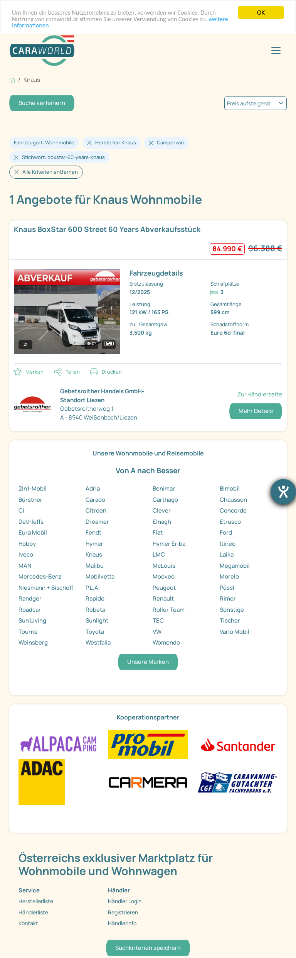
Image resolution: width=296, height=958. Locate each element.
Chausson (233, 500)
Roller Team (169, 610)
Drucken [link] (112, 371)
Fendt (93, 532)
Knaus (94, 554)
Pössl (227, 588)
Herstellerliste (35, 901)
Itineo (227, 544)
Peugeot (164, 588)
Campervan (170, 142)
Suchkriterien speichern (148, 948)
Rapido (95, 598)
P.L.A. (93, 588)
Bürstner (30, 500)
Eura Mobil (32, 532)
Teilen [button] (73, 371)
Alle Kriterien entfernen (50, 171)
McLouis (164, 566)
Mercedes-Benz (40, 576)
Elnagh (162, 522)
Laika (227, 554)
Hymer (94, 544)
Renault (163, 598)
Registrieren (123, 912)
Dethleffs (31, 522)
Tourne (28, 632)
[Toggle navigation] (276, 50)
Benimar (164, 488)
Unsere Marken (148, 662)
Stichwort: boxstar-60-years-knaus (63, 157)
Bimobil (230, 488)
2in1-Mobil (32, 488)
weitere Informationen (42, 26)
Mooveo (164, 576)
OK (261, 12)
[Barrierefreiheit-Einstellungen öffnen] (283, 491)
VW (157, 632)
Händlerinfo (122, 923)
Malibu (95, 566)
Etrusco (230, 522)
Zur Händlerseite (259, 394)
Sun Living (32, 620)
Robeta (95, 610)
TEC (158, 620)
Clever (162, 510)
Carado (95, 500)
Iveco (25, 554)
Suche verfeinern (41, 103)
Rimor (228, 598)
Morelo (229, 576)
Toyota (95, 632)
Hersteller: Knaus (115, 142)
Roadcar (29, 610)
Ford (226, 532)
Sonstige (232, 610)
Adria (93, 488)
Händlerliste (33, 912)
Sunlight (97, 620)
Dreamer (97, 522)
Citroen (96, 510)
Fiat (158, 532)
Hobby (27, 544)
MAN (24, 566)
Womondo (166, 642)
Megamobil (235, 566)
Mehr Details (256, 411)
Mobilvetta (100, 576)
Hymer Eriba (169, 544)
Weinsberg (33, 642)
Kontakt (28, 923)
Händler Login (124, 901)
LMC (159, 554)
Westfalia (98, 642)
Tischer (230, 620)
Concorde (233, 510)
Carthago (165, 500)
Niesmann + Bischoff (45, 588)
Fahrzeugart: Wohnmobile (44, 142)
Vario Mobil (234, 632)
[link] (148, 291)
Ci (21, 510)
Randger (30, 598)
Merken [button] (34, 371)
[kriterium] (255, 103)
